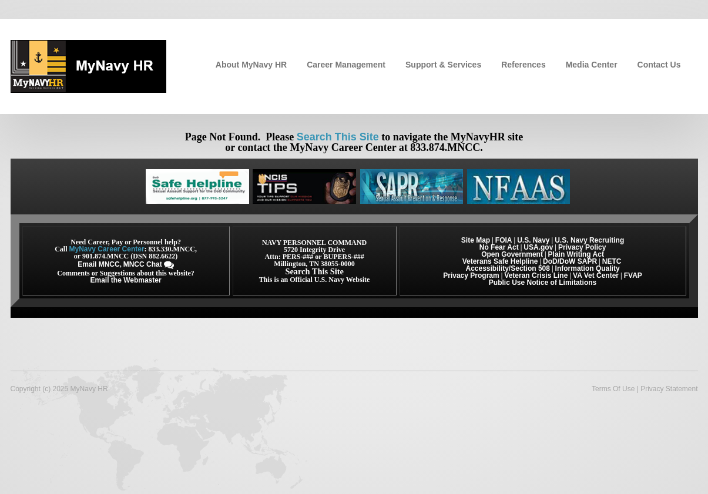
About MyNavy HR (251, 64)
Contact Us (659, 64)
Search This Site (338, 137)
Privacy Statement (668, 389)
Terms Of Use (613, 389)
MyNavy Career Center (107, 249)
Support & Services (443, 64)
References (523, 64)
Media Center (592, 64)
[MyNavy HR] (88, 65)
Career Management (346, 64)
